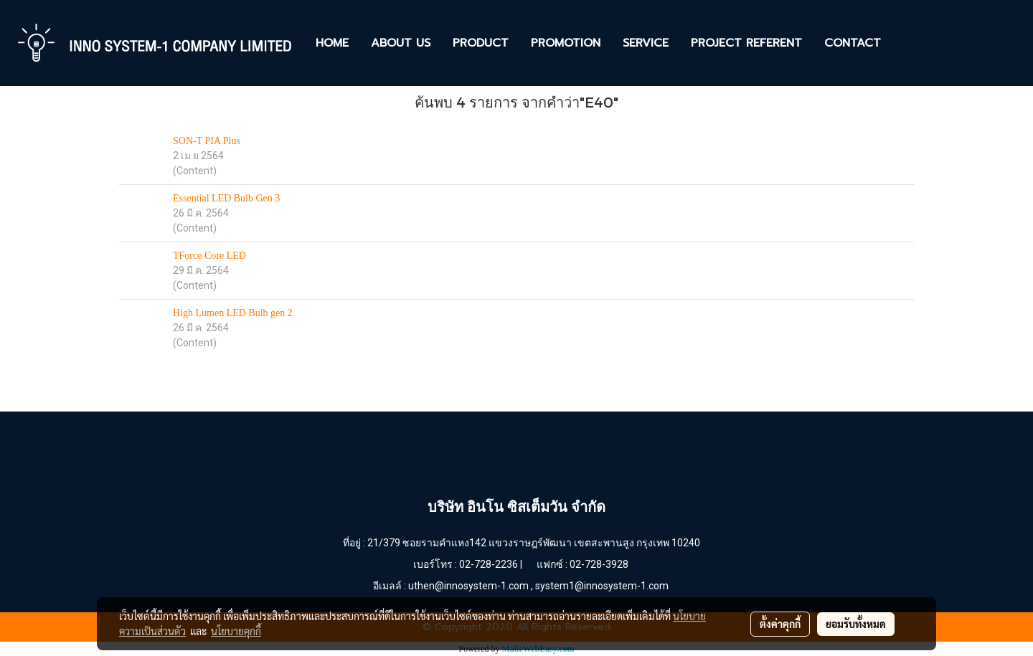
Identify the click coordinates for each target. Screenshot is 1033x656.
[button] (904, 43)
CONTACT (852, 43)
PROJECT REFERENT (746, 43)
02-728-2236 (488, 564)
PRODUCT (481, 43)
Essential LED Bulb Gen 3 (226, 198)
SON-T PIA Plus (206, 141)
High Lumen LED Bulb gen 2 (233, 313)
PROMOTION (565, 43)
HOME (332, 43)
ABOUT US (400, 43)
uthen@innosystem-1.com (468, 585)
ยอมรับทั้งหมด (856, 623)
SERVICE (646, 43)
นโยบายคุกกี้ (236, 630)
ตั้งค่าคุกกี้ (780, 623)
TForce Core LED (209, 255)
